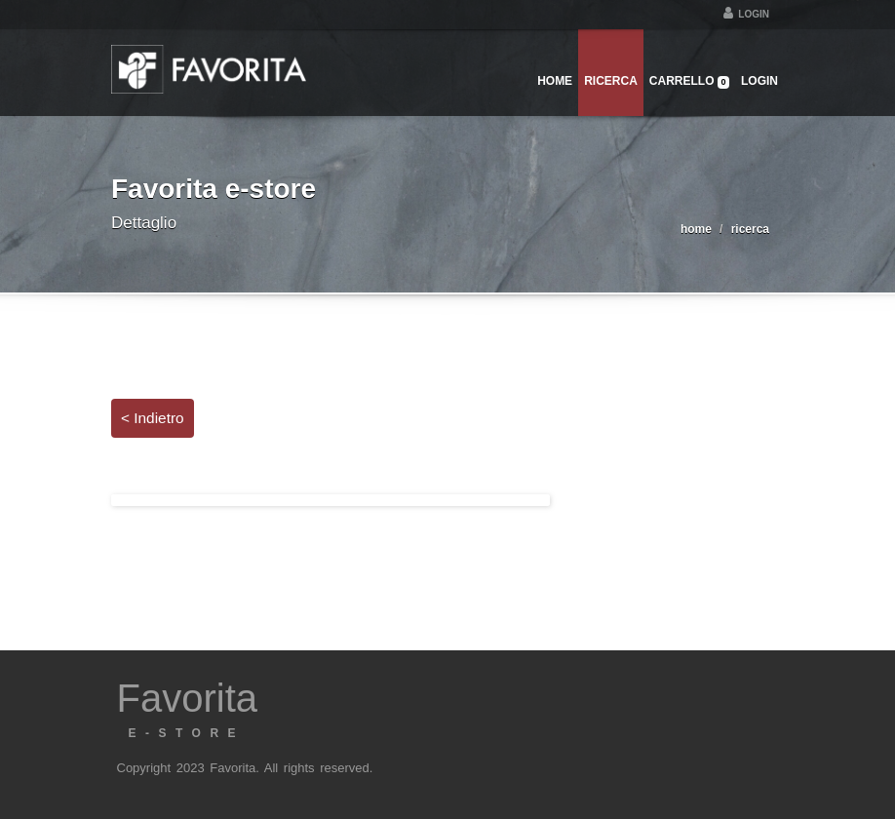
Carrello (689, 81)
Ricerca (611, 81)
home (696, 229)
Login (746, 14)
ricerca (750, 229)
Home (554, 81)
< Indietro (152, 418)
